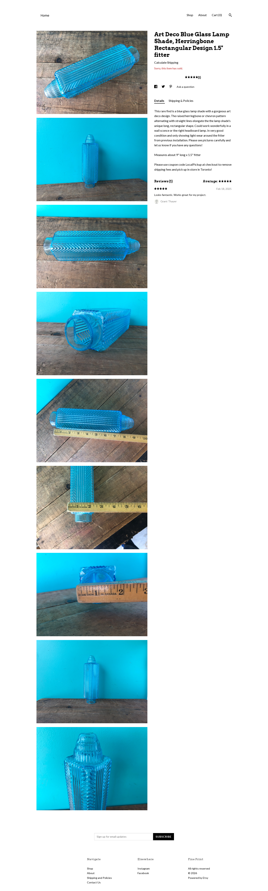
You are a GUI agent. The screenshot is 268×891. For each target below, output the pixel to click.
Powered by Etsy (198, 877)
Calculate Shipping (166, 62)
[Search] (230, 15)
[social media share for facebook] (156, 86)
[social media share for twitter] (163, 86)
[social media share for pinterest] (171, 86)
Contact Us (94, 882)
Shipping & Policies (181, 100)
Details (159, 100)
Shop (190, 15)
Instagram (144, 868)
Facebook (143, 873)
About (202, 15)
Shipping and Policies (99, 877)
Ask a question (185, 86)
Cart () (217, 15)
